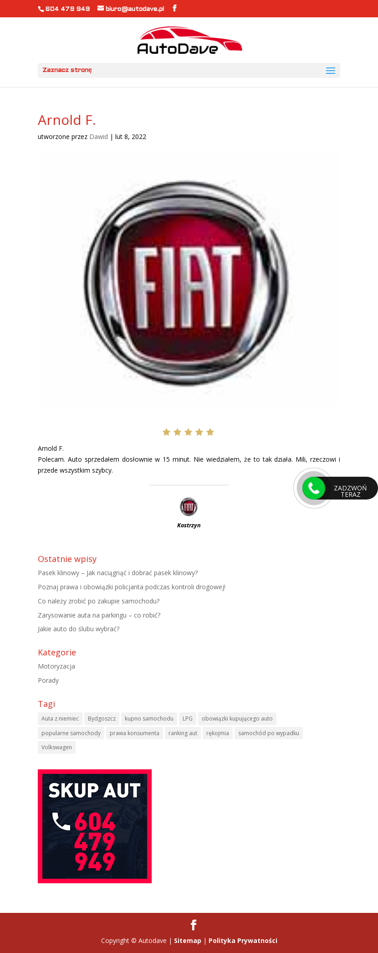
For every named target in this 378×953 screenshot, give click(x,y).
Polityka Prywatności (243, 940)
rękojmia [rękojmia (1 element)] (217, 733)
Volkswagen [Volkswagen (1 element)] (56, 747)
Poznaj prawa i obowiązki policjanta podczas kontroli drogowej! (131, 586)
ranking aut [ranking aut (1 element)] (183, 733)
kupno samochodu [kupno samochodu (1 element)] (149, 718)
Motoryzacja (56, 666)
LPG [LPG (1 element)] (188, 718)
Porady (48, 680)
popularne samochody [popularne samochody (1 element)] (71, 733)
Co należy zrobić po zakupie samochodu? (98, 601)
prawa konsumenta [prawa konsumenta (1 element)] (134, 733)
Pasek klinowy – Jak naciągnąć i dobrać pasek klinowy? (118, 572)
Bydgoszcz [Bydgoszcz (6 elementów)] (102, 718)
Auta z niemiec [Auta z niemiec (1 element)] (60, 718)
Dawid (98, 136)
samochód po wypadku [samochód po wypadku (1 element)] (268, 733)
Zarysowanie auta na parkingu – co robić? (99, 615)
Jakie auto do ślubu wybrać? (78, 628)
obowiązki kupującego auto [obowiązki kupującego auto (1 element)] (237, 718)
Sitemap (187, 940)
